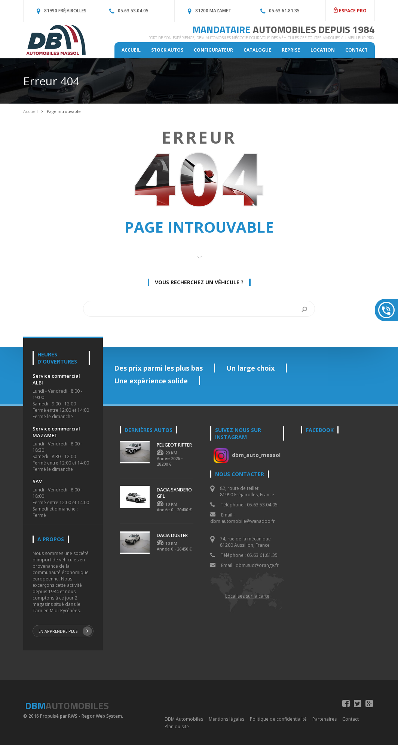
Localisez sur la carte (247, 596)
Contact (356, 50)
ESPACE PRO (350, 10)
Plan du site (177, 726)
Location (322, 50)
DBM (67, 705)
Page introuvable (64, 111)
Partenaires (324, 719)
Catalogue (257, 50)
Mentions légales (226, 719)
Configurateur (213, 50)
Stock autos (167, 50)
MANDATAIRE (283, 29)
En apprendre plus (65, 631)
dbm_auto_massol (256, 455)
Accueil (131, 50)
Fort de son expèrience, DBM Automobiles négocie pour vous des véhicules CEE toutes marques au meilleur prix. (262, 37)
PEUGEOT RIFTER (174, 445)
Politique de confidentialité (278, 719)
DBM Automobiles (184, 719)
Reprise (291, 50)
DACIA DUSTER (172, 535)
